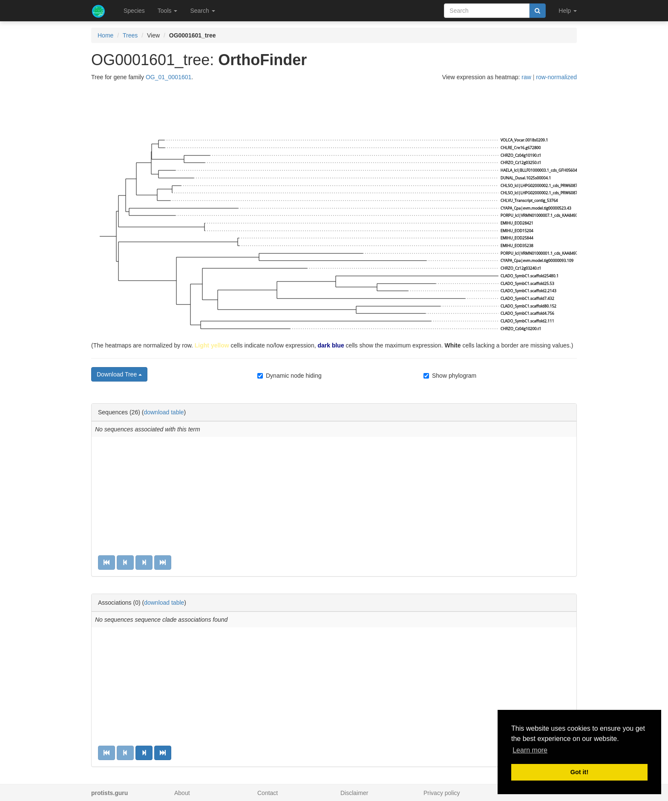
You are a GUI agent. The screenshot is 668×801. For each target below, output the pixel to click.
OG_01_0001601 (168, 77)
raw (526, 77)
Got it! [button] (579, 772)
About (182, 793)
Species (134, 10)
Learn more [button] (530, 750)
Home (105, 35)
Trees (130, 35)
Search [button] (202, 10)
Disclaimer (354, 793)
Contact (267, 793)
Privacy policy (441, 793)
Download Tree (119, 374)
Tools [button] (168, 10)
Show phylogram (449, 375)
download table (164, 412)
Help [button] (568, 10)
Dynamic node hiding (289, 375)
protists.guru (109, 793)
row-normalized (556, 77)
